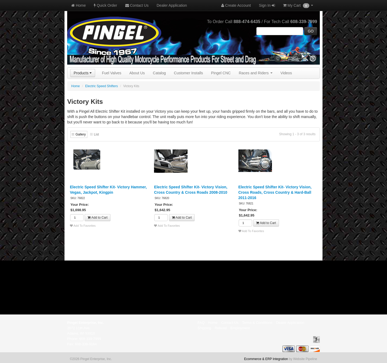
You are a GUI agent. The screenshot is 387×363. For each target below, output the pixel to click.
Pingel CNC (221, 73)
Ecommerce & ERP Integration (266, 359)
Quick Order (105, 5)
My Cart (298, 5)
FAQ (201, 323)
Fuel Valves (111, 73)
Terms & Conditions (257, 323)
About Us (137, 73)
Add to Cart (98, 217)
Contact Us (137, 5)
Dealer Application (172, 5)
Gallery (81, 134)
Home (78, 5)
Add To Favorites (83, 225)
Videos (286, 73)
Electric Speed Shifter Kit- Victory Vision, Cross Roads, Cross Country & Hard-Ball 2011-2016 (275, 192)
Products (83, 73)
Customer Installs (188, 73)
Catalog (159, 73)
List (96, 134)
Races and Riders (255, 73)
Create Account (236, 5)
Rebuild (221, 328)
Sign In (267, 5)
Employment (240, 328)
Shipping (204, 328)
